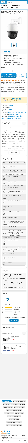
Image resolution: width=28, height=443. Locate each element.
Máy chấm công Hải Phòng (14, 422)
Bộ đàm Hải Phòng (14, 419)
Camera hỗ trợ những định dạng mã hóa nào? (13, 283)
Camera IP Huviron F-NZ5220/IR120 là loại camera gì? (13, 275)
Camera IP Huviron (15, 5)
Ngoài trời (10, 111)
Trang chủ (4, 5)
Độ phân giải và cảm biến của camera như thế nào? (14, 279)
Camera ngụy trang (19, 407)
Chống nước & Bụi (12, 112)
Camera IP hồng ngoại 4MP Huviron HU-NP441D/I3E (16, 347)
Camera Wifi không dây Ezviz (14, 425)
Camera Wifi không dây (19, 401)
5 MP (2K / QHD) (13, 114)
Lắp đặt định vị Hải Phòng (14, 416)
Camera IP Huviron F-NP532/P (16, 337)
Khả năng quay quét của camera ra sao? (13, 287)
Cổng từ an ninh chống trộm (14, 410)
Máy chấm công (9, 413)
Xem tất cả (14, 152)
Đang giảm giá (6, 123)
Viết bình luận (14, 320)
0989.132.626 (17, 99)
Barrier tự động (19, 413)
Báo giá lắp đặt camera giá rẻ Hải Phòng (14, 404)
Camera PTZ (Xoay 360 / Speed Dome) (12, 118)
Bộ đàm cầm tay (8, 407)
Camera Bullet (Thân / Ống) (15, 116)
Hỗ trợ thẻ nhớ (22, 112)
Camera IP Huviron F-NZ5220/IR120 (9, 7)
